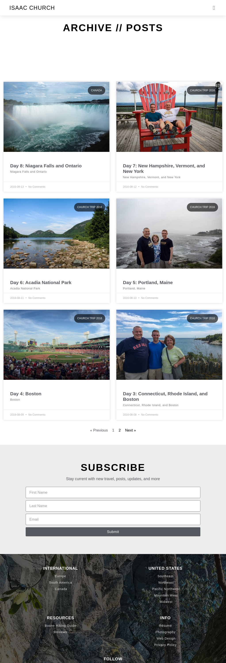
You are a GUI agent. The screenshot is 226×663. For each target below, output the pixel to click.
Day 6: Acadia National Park (40, 282)
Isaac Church (32, 8)
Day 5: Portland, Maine (148, 282)
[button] (213, 8)
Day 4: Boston (25, 393)
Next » (130, 430)
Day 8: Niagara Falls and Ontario (46, 165)
